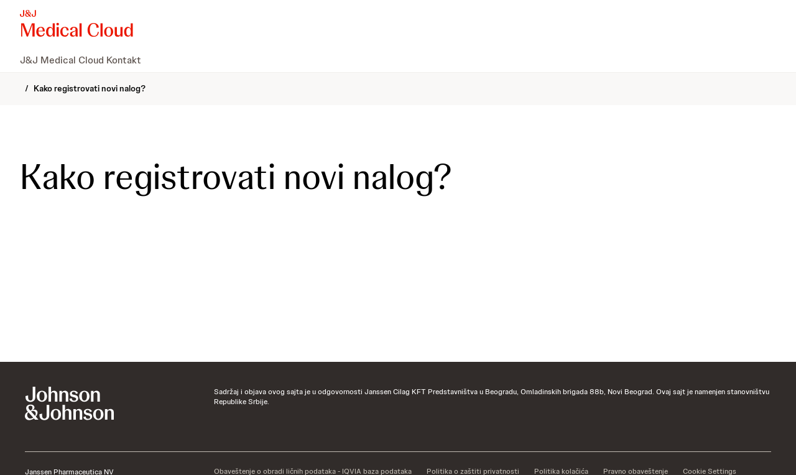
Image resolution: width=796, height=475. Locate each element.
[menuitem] (85, 59)
